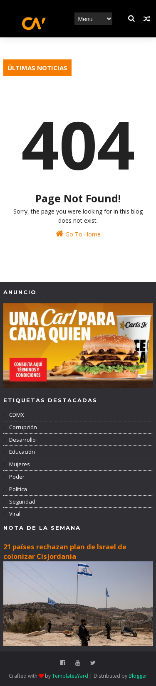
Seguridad (21, 501)
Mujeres (19, 464)
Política (17, 489)
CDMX (16, 414)
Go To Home (78, 233)
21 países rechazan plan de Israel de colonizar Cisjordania (64, 551)
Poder (16, 476)
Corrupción (22, 427)
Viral (14, 513)
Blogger (138, 675)
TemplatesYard (70, 675)
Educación (21, 451)
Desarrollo (22, 439)
